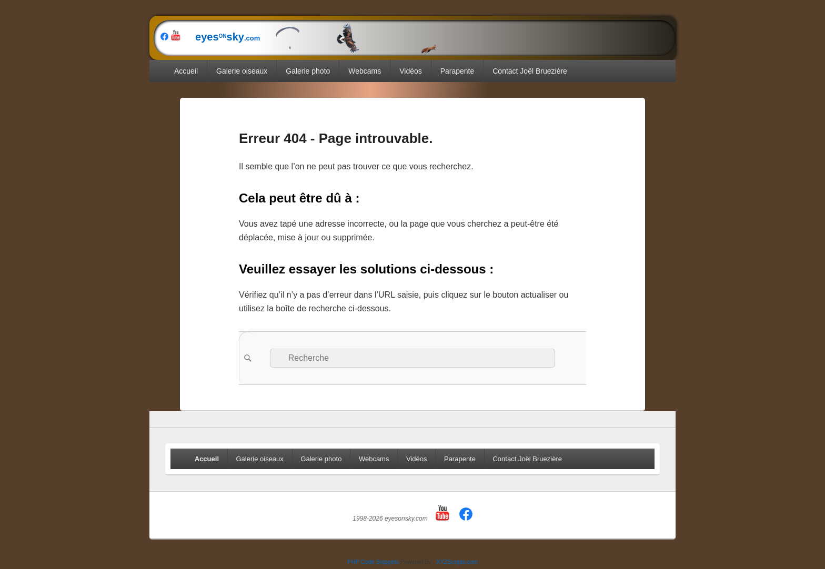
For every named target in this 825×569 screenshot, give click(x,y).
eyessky (310, 37)
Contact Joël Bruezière (529, 71)
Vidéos (410, 71)
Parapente (457, 71)
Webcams (364, 71)
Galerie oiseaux (241, 71)
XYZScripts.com (457, 561)
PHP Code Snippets (373, 561)
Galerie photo (308, 71)
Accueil (186, 71)
